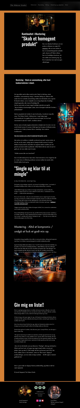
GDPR (39, 405)
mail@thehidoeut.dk (40, 391)
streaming (45, 48)
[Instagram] (37, 401)
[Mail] (36, 387)
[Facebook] (40, 401)
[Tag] (40, 387)
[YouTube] (42, 401)
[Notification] (43, 387)
